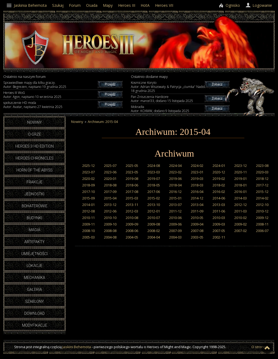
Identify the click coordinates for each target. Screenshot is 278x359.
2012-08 (88, 211)
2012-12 (240, 204)
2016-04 (197, 191)
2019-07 (153, 178)
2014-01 (88, 204)
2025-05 (132, 165)
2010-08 (132, 217)
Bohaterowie (35, 206)
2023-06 (110, 172)
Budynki (34, 218)
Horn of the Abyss (34, 170)
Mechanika (34, 277)
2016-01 (240, 191)
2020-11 (240, 172)
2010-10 (110, 217)
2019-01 (240, 178)
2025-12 (88, 165)
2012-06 (110, 211)
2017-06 (153, 191)
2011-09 (197, 211)
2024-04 (175, 165)
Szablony (34, 301)
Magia (34, 230)
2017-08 (132, 191)
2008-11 (262, 224)
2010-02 (240, 217)
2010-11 (88, 217)
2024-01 (219, 165)
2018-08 (110, 185)
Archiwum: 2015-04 (103, 121)
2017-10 (88, 191)
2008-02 (153, 230)
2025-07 (110, 165)
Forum (75, 5)
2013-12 (110, 204)
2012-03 (132, 211)
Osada (91, 5)
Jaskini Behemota (76, 346)
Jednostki (34, 194)
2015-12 (262, 191)
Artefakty (34, 242)
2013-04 (197, 204)
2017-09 (110, 191)
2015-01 (175, 198)
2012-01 (153, 211)
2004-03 (175, 237)
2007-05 (219, 230)
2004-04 (153, 237)
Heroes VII (164, 5)
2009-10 (110, 224)
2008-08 (110, 230)
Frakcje (35, 182)
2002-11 (219, 237)
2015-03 (132, 198)
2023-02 (175, 172)
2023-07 (88, 172)
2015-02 (153, 198)
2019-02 (219, 178)
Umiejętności (34, 254)
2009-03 (219, 224)
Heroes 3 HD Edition (34, 146)
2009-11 (88, 224)
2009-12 (262, 217)
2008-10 (88, 230)
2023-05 (132, 172)
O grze (34, 134)
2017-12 (262, 185)
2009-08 (153, 224)
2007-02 (240, 230)
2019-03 (197, 178)
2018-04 (175, 185)
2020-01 (110, 178)
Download (34, 313)
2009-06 (175, 224)
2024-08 (153, 165)
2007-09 (175, 230)
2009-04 (197, 224)
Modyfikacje (34, 325)
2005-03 (88, 237)
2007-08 (197, 230)
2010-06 (175, 217)
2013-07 (175, 204)
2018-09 (88, 185)
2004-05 (132, 237)
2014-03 (240, 198)
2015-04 (110, 198)
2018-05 (153, 185)
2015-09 (88, 198)
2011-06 (219, 211)
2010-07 (153, 217)
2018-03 (197, 185)
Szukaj (58, 5)
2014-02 (262, 198)
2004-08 (110, 237)
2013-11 (132, 204)
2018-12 (262, 178)
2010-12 (262, 211)
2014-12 (197, 198)
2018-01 (240, 185)
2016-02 (219, 191)
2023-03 (153, 172)
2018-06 (132, 185)
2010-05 (197, 217)
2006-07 (262, 230)
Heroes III (126, 5)
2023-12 (240, 165)
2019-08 (132, 178)
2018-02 (219, 185)
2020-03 (262, 172)
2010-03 (219, 217)
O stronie (259, 346)
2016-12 (175, 191)
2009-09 (132, 224)
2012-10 (262, 204)
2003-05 (197, 237)
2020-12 (219, 172)
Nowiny (34, 122)
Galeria (34, 289)
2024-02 (197, 165)
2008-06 (132, 230)
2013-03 (219, 204)
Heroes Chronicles (34, 158)
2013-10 (153, 204)
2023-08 (262, 165)
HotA (145, 5)
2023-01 (197, 172)
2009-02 (240, 224)
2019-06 (175, 178)
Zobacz (217, 84)
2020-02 (88, 178)
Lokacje (35, 265)
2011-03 (240, 211)
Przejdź (110, 84)
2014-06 (219, 198)
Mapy (108, 5)
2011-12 (175, 211)
